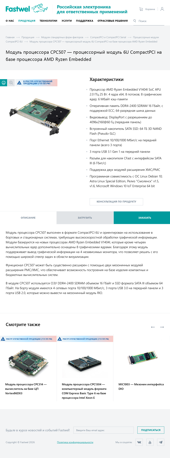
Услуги (67, 20)
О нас (10, 20)
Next (162, 327)
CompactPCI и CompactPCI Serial (108, 37)
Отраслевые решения (113, 20)
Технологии (48, 20)
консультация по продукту (116, 201)
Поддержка (84, 20)
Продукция (28, 37)
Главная (10, 37)
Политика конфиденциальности (75, 442)
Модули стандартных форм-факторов (62, 37)
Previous (153, 327)
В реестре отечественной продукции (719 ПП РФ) (37, 82)
